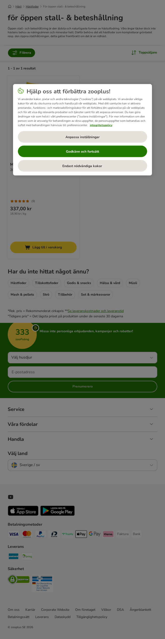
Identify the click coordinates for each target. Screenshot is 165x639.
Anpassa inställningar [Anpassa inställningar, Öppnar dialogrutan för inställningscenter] (82, 137)
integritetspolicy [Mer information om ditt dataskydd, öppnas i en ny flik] (101, 125)
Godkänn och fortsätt (82, 151)
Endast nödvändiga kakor (82, 165)
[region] (82, 130)
